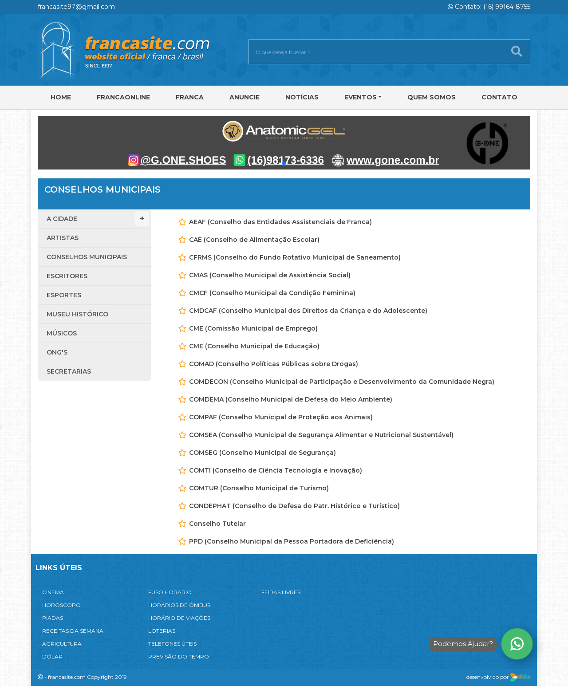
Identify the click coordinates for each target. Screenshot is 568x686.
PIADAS (52, 618)
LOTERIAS (161, 630)
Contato (499, 97)
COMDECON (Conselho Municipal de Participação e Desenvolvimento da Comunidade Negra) (341, 382)
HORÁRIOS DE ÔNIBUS (179, 605)
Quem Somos (431, 97)
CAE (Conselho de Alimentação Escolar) (254, 240)
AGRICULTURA (62, 643)
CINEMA (53, 592)
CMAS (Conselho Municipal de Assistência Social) (270, 275)
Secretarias (69, 371)
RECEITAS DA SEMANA (72, 630)
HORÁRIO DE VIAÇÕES (179, 618)
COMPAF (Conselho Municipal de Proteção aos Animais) (281, 417)
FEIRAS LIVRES (280, 592)
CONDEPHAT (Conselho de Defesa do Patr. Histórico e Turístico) (294, 506)
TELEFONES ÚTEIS (172, 643)
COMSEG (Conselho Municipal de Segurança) (262, 453)
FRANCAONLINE (123, 97)
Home (61, 97)
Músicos (62, 333)
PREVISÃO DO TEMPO (178, 656)
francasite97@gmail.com (76, 7)
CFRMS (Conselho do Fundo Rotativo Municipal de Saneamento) (295, 257)
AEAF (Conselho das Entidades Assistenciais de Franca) (280, 222)
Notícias (302, 97)
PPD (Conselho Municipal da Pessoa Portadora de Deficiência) (291, 541)
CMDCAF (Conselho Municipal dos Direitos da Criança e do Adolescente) (308, 311)
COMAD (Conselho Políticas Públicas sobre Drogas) (273, 364)
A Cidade (98, 218)
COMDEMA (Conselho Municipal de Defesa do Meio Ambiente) (290, 399)
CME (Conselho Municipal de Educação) (254, 346)
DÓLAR (52, 656)
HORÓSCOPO (61, 605)
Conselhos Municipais (87, 257)
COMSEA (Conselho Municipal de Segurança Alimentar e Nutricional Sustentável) (321, 435)
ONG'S (57, 352)
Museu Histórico (77, 314)
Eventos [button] (360, 97)
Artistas (63, 238)
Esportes (64, 295)
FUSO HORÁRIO (170, 592)
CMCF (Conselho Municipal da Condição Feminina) (272, 293)
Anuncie (244, 97)
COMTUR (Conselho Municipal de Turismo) (259, 488)
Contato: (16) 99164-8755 (489, 7)
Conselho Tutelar (217, 524)
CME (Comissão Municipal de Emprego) (253, 328)
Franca (190, 97)
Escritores (67, 276)
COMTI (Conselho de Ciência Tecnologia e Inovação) (275, 470)
